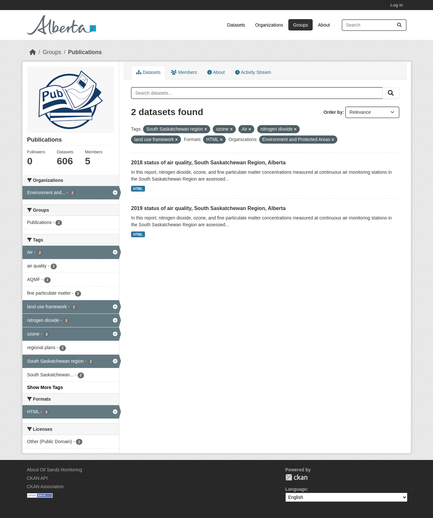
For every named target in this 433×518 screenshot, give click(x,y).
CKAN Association (45, 486)
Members (184, 72)
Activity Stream (253, 72)
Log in (397, 5)
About (324, 25)
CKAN (296, 477)
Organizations (269, 25)
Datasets (236, 25)
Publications (85, 52)
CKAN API (37, 478)
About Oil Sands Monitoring (54, 469)
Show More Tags (45, 387)
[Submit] (399, 25)
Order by (333, 112)
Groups (300, 25)
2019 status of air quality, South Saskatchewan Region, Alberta (208, 208)
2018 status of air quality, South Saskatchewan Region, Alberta (208, 162)
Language (296, 489)
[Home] (33, 52)
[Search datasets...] (374, 25)
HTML (138, 189)
